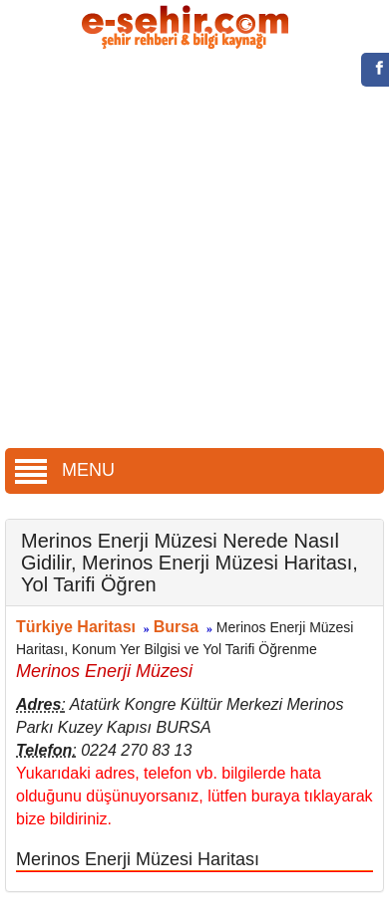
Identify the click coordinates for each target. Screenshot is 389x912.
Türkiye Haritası (76, 626)
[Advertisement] (187, 251)
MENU (65, 470)
